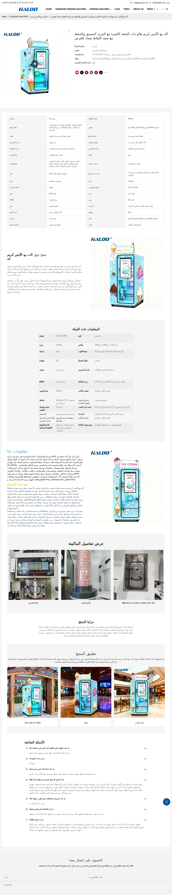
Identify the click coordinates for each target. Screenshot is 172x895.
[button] (157, 9)
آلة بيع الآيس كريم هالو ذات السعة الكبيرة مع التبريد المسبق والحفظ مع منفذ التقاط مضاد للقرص (89, 17)
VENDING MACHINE (19, 17)
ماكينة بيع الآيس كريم (39, 17)
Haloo (4, 17)
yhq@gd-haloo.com (139, 3)
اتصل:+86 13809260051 (159, 3)
